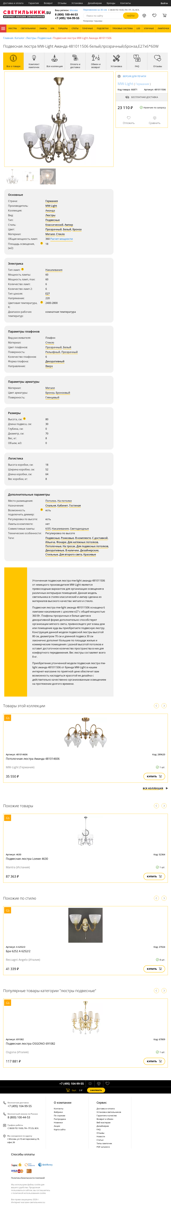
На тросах (69, 546)
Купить (154, 776)
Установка (77, 3)
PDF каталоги (103, 1146)
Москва (74, 10)
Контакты (125, 3)
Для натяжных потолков (83, 542)
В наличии (72, 550)
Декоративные (54, 550)
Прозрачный (53, 229)
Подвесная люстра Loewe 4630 (27, 859)
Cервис (102, 1102)
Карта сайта (59, 1129)
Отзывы (62, 3)
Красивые (89, 554)
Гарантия (33, 3)
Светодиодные (79, 528)
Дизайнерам (95, 3)
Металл (50, 234)
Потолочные (53, 546)
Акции (57, 1126)
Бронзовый (63, 392)
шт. (71, 1090)
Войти (164, 3)
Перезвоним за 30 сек (95, 10)
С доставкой (100, 538)
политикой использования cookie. (29, 1193)
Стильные (51, 554)
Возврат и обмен (105, 1119)
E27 (47, 293)
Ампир (69, 224)
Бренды (111, 3)
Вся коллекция (155, 788)
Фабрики (58, 1112)
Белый (67, 229)
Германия (51, 201)
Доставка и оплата (13, 3)
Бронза (77, 229)
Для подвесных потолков (92, 546)
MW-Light (51, 205)
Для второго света (70, 554)
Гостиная (75, 505)
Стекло (60, 234)
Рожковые (67, 538)
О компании (62, 1102)
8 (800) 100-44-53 (66, 14)
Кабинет (62, 505)
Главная (8, 38)
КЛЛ (48, 528)
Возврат (48, 3)
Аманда (50, 210)
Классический (54, 224)
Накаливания (53, 270)
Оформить (96, 1090)
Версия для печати (134, 76)
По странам (59, 1115)
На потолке (64, 501)
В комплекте (83, 538)
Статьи (100, 1139)
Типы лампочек (104, 1143)
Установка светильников (109, 1112)
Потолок (50, 501)
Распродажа (60, 1119)
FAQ (99, 1129)
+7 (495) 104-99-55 (67, 18)
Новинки (58, 1122)
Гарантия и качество (107, 1115)
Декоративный (54, 361)
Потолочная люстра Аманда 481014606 (33, 759)
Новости (101, 1136)
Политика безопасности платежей (28, 1177)
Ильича (50, 542)
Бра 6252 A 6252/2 (18, 951)
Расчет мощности (61, 239)
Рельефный (52, 352)
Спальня (50, 505)
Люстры (31, 38)
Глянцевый (52, 397)
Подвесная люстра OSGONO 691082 (30, 1043)
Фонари (61, 542)
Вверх (49, 366)
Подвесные (44, 38)
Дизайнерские (89, 550)
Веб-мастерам (104, 1122)
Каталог (3, 28)
